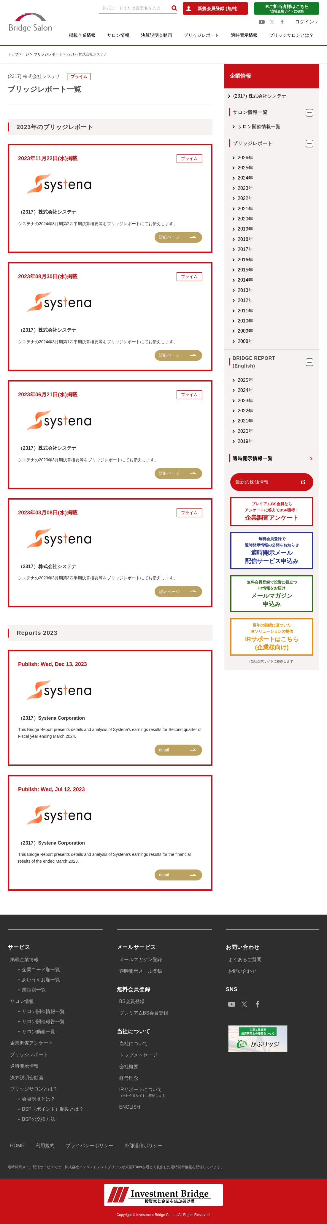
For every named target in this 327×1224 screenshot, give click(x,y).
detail (164, 750)
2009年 (245, 330)
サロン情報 (118, 35)
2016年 (245, 259)
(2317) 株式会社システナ (259, 95)
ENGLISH (129, 1106)
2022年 (245, 198)
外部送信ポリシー (144, 1145)
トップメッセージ (138, 1055)
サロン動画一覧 (38, 1031)
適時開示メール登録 (140, 971)
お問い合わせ (242, 971)
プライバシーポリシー (89, 1145)
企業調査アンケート (271, 511)
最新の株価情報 (252, 481)
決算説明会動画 (156, 35)
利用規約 (45, 1145)
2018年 (245, 239)
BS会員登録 (132, 1001)
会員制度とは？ (38, 1098)
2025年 (245, 167)
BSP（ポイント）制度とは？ (53, 1109)
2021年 (245, 208)
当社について (133, 1043)
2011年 (245, 310)
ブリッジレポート (201, 35)
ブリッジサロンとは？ (291, 35)
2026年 (245, 157)
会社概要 (128, 1066)
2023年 (245, 188)
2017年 (245, 249)
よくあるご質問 (244, 959)
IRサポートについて (165, 1093)
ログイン (304, 21)
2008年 (245, 341)
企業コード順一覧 (41, 969)
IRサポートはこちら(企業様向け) (271, 636)
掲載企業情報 (82, 35)
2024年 (245, 177)
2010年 (245, 320)
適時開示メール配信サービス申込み (271, 550)
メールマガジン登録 (140, 959)
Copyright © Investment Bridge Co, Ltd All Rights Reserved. (164, 1215)
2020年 (245, 218)
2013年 (245, 290)
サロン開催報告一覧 (43, 1021)
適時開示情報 (244, 35)
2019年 (245, 228)
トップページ (18, 54)
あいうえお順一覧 (41, 979)
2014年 (245, 279)
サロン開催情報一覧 (259, 126)
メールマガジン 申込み (271, 593)
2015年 (245, 269)
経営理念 (128, 1078)
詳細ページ (169, 237)
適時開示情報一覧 (252, 458)
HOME (17, 1145)
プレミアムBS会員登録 (143, 1012)
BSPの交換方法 (38, 1119)
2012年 (245, 300)
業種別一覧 (34, 989)
